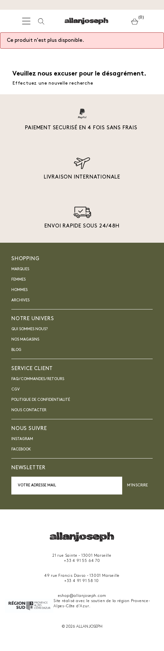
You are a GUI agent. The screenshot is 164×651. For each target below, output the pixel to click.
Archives (20, 300)
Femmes (18, 280)
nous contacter (28, 410)
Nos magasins (25, 340)
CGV (15, 389)
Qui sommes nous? (29, 329)
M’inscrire (137, 485)
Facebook (21, 449)
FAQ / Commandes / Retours (37, 379)
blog (16, 350)
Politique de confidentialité (40, 400)
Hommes (19, 290)
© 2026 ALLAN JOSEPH (82, 627)
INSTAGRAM (22, 439)
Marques (20, 269)
